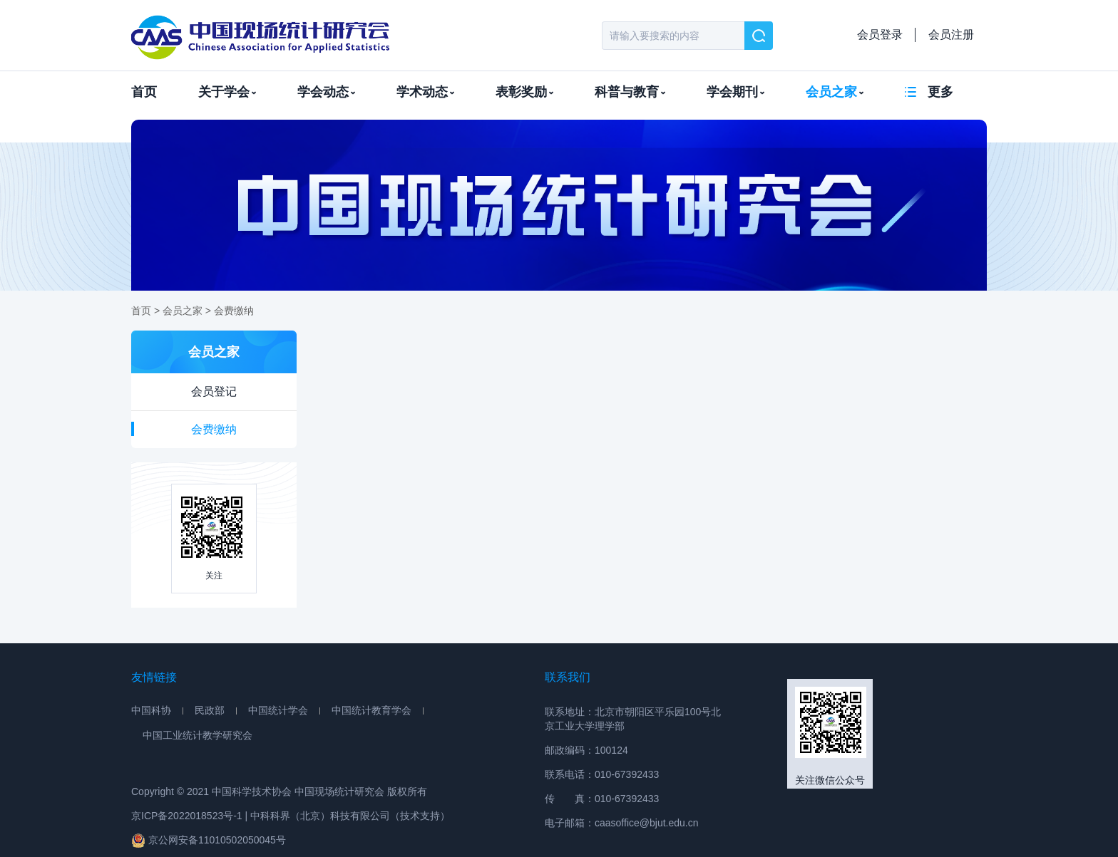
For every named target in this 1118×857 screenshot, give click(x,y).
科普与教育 (630, 91)
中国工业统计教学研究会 (197, 735)
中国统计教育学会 (371, 710)
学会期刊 (735, 91)
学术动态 (425, 91)
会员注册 (951, 34)
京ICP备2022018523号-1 (186, 815)
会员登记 (214, 391)
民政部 (210, 710)
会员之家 (834, 91)
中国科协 (151, 710)
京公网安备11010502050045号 (208, 840)
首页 (144, 91)
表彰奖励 (524, 91)
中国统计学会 (278, 710)
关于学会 (227, 91)
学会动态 (326, 91)
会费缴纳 (234, 310)
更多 (940, 91)
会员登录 (880, 34)
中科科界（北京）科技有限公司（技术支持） (350, 815)
